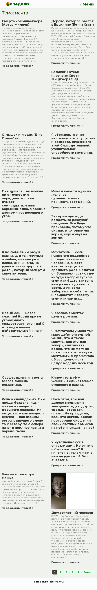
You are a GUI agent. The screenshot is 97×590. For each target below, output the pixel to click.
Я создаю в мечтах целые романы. (67, 314)
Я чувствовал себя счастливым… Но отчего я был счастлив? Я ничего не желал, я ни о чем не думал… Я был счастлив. (72, 451)
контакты (57, 581)
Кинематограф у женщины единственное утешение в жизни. (72, 381)
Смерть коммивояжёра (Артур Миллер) (22, 23)
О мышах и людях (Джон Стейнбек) (23, 136)
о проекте (41, 581)
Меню (87, 4)
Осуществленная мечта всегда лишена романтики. (22, 381)
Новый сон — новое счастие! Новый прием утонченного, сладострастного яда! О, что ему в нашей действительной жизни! (23, 322)
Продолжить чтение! (17, 65)
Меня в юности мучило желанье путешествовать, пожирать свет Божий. (71, 196)
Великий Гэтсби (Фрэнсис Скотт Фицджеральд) (65, 75)
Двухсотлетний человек (72, 512)
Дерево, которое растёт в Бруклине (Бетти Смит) (72, 23)
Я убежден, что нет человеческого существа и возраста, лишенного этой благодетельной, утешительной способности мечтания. (73, 143)
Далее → (88, 572)
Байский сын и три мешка (18, 476)
